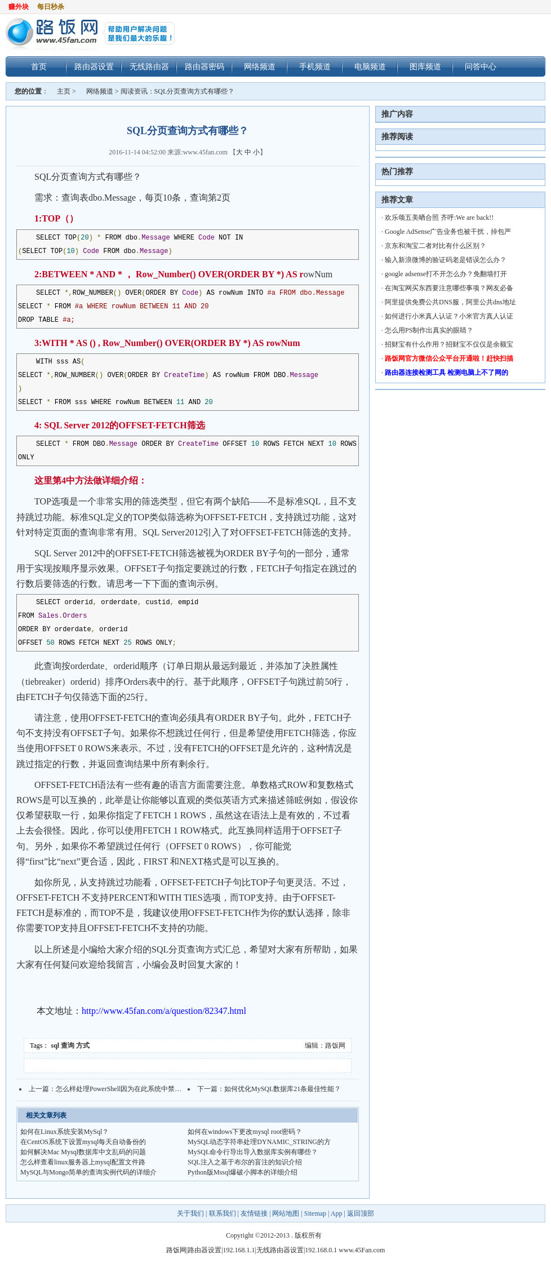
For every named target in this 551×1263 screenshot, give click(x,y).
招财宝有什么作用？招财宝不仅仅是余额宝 (449, 344)
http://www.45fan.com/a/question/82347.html (164, 1011)
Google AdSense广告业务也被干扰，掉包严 (448, 232)
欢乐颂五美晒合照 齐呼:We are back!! (439, 217)
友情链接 (254, 1213)
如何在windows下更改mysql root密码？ (245, 1132)
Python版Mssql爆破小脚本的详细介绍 (242, 1172)
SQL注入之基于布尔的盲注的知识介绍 (245, 1162)
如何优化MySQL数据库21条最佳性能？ (282, 1089)
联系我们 (222, 1213)
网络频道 (260, 66)
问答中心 (480, 66)
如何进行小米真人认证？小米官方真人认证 (449, 316)
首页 (39, 66)
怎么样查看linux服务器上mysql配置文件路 (82, 1162)
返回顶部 (360, 1213)
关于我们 (191, 1213)
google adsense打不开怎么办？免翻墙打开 (446, 274)
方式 (83, 1045)
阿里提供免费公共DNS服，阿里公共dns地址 (450, 302)
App (337, 1213)
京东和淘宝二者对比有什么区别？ (435, 246)
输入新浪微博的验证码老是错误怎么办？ (445, 260)
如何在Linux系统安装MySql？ (64, 1132)
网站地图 (285, 1213)
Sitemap (315, 1213)
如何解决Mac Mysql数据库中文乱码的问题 (83, 1152)
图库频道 (425, 66)
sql (55, 1045)
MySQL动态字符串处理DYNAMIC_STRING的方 (259, 1142)
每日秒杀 (50, 7)
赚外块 (18, 7)
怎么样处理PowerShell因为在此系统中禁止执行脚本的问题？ (145, 1089)
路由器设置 (94, 66)
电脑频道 (370, 66)
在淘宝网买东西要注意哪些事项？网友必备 (449, 288)
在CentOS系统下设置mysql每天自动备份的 (83, 1142)
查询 (67, 1045)
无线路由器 (149, 66)
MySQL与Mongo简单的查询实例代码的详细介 (88, 1172)
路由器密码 (204, 66)
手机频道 (315, 66)
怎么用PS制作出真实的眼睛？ (429, 330)
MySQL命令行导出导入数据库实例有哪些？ (253, 1152)
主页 (63, 91)
